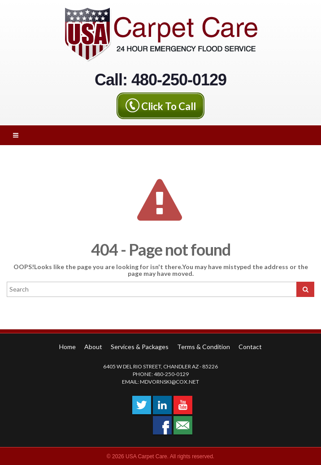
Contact (250, 346)
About (93, 346)
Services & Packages (140, 346)
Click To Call (168, 106)
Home (67, 346)
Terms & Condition (203, 346)
